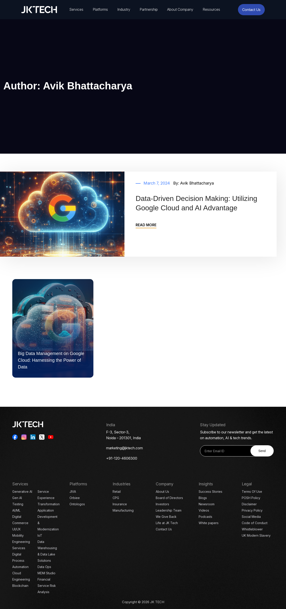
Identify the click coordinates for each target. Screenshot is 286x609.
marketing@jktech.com (124, 448)
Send (262, 451)
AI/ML (16, 510)
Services (76, 9)
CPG (116, 498)
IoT (40, 535)
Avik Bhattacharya (197, 183)
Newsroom (206, 504)
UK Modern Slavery (256, 535)
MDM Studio (46, 573)
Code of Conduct (254, 523)
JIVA (72, 491)
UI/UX (16, 529)
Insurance (120, 504)
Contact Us (251, 9)
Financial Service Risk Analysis (47, 585)
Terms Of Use (252, 491)
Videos (204, 510)
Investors (162, 504)
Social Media (251, 517)
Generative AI (22, 491)
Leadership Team (168, 510)
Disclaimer (249, 504)
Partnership (149, 9)
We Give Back (166, 517)
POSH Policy (251, 498)
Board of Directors (169, 498)
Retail (117, 491)
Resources (211, 9)
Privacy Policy (252, 510)
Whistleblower (252, 529)
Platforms (100, 9)
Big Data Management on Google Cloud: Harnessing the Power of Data (51, 360)
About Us (162, 491)
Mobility (18, 535)
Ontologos (77, 504)
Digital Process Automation (20, 560)
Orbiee (74, 498)
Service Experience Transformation (49, 498)
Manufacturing (123, 510)
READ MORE (146, 225)
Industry (123, 9)
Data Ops (44, 567)
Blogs (203, 498)
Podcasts (205, 517)
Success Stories (210, 491)
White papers (209, 523)
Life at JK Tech (167, 523)
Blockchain (20, 585)
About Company (180, 9)
